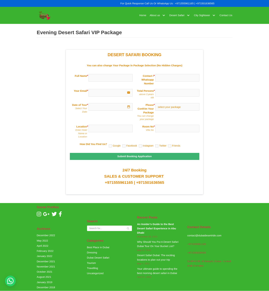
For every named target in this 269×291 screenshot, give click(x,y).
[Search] (109, 228)
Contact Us (226, 15)
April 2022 (42, 245)
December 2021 (46, 261)
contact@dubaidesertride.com (204, 235)
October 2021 (44, 271)
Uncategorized (95, 273)
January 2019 (44, 282)
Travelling (92, 268)
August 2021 (44, 276)
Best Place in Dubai (98, 247)
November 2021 (46, 266)
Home (143, 15)
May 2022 (42, 240)
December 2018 (46, 287)
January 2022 (44, 256)
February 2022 (45, 250)
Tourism (91, 262)
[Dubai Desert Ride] (44, 15)
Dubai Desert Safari (98, 257)
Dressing (92, 252)
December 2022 (46, 235)
